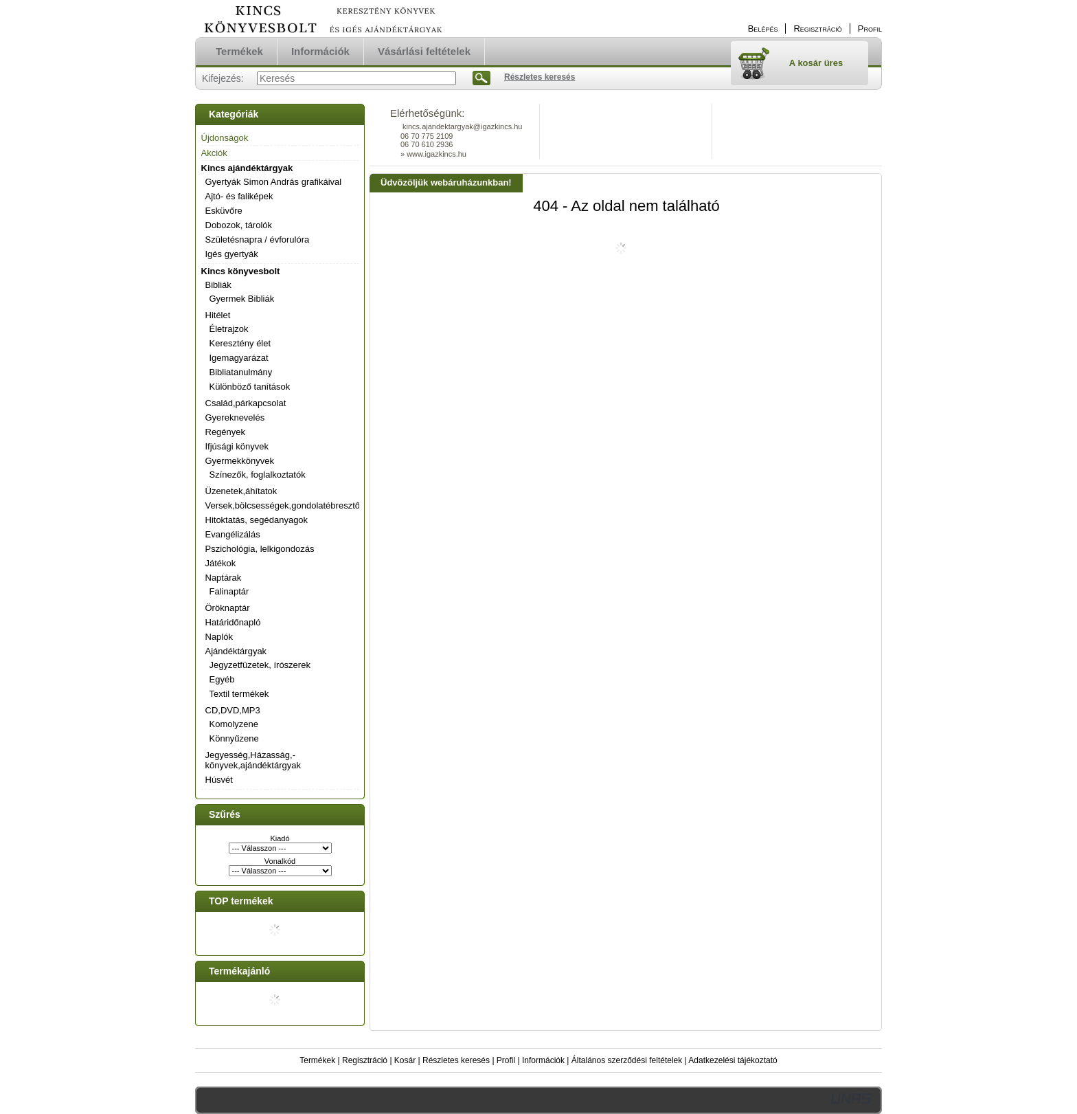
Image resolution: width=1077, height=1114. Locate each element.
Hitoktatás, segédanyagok (256, 520)
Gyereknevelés (235, 417)
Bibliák (218, 285)
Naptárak (223, 577)
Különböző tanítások (250, 386)
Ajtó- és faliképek (239, 196)
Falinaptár (229, 591)
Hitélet (218, 315)
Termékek (317, 1060)
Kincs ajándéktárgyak (247, 168)
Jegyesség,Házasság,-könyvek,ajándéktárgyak (253, 760)
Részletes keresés (456, 1060)
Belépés (763, 28)
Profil (506, 1060)
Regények (225, 432)
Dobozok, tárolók (239, 225)
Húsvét (219, 780)
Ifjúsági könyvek (237, 446)
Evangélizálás (232, 534)
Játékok (220, 563)
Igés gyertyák (231, 254)
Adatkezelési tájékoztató (732, 1060)
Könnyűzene (234, 738)
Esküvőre (223, 210)
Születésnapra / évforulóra (257, 239)
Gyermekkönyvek (239, 461)
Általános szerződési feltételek (626, 1060)
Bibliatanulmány (241, 372)
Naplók (219, 637)
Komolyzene (234, 724)
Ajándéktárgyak (236, 651)
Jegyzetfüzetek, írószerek (259, 665)
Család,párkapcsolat (245, 403)
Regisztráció (364, 1060)
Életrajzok (229, 329)
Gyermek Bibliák (242, 298)
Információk (543, 1060)
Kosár (405, 1060)
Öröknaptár (227, 608)
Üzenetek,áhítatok (241, 491)
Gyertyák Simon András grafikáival (273, 182)
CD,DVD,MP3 (232, 710)
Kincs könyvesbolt (240, 271)
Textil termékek (239, 694)
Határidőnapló (233, 622)
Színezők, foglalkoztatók (257, 474)
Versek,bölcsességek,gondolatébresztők (285, 505)
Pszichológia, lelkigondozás (260, 549)
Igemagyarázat (239, 358)
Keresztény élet (240, 343)
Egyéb (222, 679)
